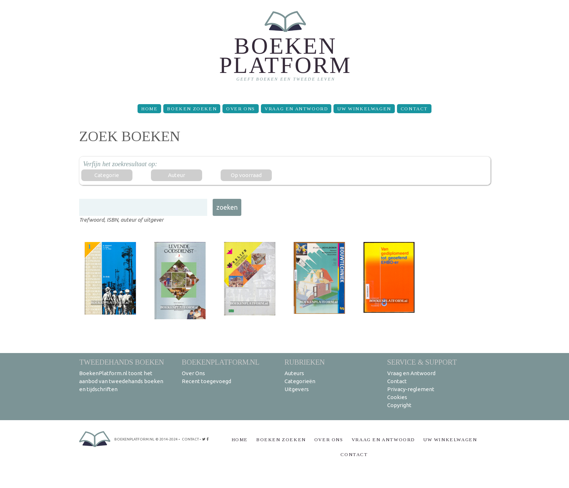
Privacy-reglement (410, 389)
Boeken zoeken (192, 108)
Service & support (422, 362)
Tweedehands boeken (121, 362)
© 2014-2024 (166, 439)
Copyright (399, 405)
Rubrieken (304, 362)
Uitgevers (296, 389)
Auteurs (294, 373)
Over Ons (240, 108)
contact (190, 439)
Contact (414, 108)
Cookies (397, 397)
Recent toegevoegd (206, 381)
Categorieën (299, 381)
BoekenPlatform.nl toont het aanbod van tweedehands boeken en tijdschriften (121, 381)
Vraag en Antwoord (296, 108)
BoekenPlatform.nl (220, 362)
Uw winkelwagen (364, 108)
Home (149, 108)
